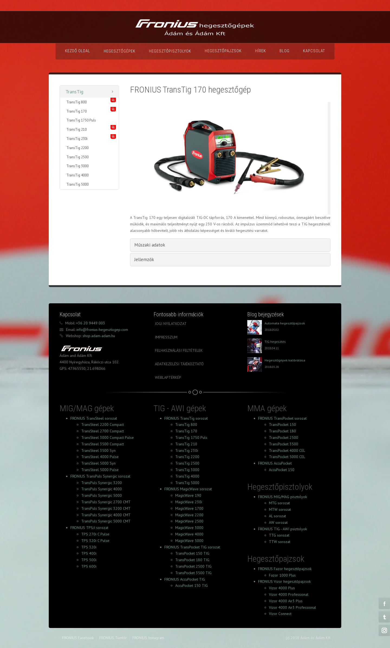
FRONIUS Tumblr (113, 637)
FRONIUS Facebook (78, 637)
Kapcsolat (314, 50)
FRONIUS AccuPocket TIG (184, 579)
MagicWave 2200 (189, 514)
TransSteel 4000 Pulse (100, 456)
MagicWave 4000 (189, 534)
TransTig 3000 (77, 166)
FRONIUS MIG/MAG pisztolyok (282, 496)
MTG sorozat (279, 503)
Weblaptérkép (168, 377)
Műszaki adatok (149, 245)
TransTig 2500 (77, 157)
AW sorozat (278, 522)
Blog (285, 50)
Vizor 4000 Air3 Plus (286, 600)
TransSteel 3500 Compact (102, 444)
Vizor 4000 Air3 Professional (292, 607)
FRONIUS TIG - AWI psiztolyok (282, 529)
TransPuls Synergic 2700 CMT (106, 501)
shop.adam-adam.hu (98, 335)
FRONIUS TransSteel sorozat (93, 418)
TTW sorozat (279, 541)
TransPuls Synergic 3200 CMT (106, 508)
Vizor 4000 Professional (288, 594)
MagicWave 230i (188, 501)
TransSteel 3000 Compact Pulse (107, 437)
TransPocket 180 (282, 431)
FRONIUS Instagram (148, 637)
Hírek (260, 50)
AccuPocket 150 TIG (191, 585)
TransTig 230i (76, 138)
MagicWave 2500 (189, 521)
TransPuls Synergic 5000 (101, 495)
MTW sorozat (280, 509)
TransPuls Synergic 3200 (101, 482)
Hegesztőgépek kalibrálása (285, 360)
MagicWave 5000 (189, 540)
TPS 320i (88, 547)
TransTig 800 (76, 102)
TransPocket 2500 (283, 437)
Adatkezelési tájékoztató (179, 363)
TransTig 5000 (77, 184)
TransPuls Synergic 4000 (101, 488)
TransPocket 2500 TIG (193, 566)
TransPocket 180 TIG (192, 559)
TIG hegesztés (275, 342)
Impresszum (166, 337)
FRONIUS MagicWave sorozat (188, 488)
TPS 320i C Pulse (95, 540)
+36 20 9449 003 (90, 323)
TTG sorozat (279, 535)
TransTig (74, 91)
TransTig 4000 (77, 175)
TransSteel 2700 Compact (102, 431)
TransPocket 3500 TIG (193, 572)
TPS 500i (88, 559)
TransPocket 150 (282, 424)
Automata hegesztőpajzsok (285, 323)
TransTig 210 (76, 129)
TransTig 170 (76, 111)
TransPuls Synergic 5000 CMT (106, 521)
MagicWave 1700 (189, 508)
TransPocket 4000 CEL (287, 450)
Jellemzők (144, 259)
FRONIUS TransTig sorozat (186, 418)
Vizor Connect (280, 613)
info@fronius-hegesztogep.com (101, 329)
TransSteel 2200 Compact (102, 424)
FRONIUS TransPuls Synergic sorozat (100, 476)
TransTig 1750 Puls (81, 120)
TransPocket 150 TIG (192, 553)
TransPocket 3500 (283, 444)
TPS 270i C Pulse (95, 534)
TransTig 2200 (77, 148)
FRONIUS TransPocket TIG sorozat (192, 547)
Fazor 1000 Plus (282, 575)
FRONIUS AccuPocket (275, 463)
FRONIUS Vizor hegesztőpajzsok (284, 581)
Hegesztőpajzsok (223, 50)
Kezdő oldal (77, 50)
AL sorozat (277, 516)
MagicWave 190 (188, 495)
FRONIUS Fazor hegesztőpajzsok (284, 568)
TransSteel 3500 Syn (98, 450)
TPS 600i (88, 566)
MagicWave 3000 (189, 527)
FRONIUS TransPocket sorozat (282, 418)
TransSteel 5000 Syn (98, 463)
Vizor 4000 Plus (282, 587)
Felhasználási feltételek (179, 350)
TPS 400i (88, 553)
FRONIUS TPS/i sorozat (89, 527)
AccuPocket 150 (281, 469)
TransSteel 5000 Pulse (100, 469)
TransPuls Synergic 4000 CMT (106, 514)
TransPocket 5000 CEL (287, 456)
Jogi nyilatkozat (171, 323)
